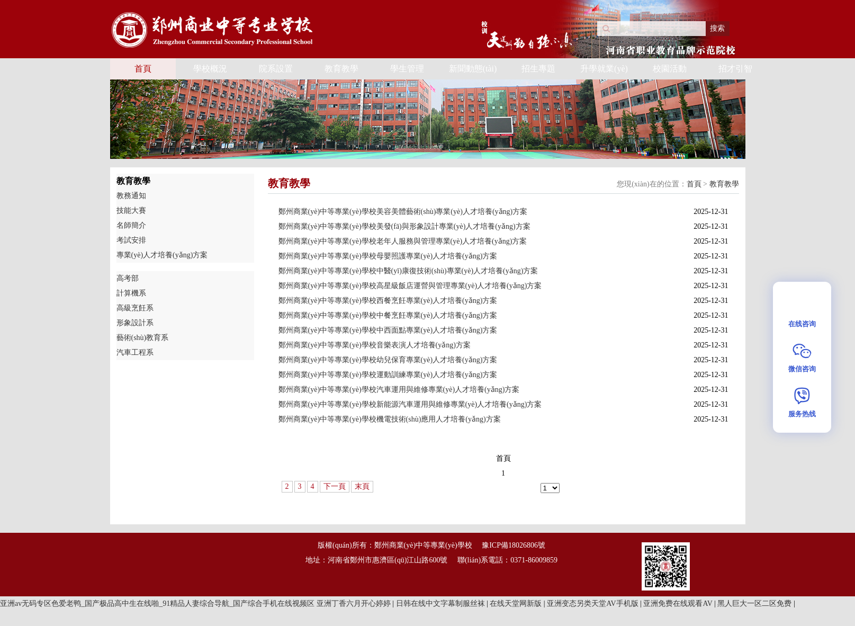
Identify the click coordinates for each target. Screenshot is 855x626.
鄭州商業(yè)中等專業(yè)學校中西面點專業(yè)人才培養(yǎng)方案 (388, 330)
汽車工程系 (135, 352)
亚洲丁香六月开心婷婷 (355, 603)
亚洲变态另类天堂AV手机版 (593, 603)
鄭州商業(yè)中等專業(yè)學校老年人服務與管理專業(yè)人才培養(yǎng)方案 (402, 241)
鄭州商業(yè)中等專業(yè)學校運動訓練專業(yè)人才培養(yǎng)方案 (388, 375)
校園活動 (670, 68)
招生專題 (538, 68)
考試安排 (131, 240)
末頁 (362, 486)
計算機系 (131, 293)
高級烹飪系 (135, 308)
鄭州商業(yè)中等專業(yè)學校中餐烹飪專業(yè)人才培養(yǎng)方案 (388, 315)
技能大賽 (131, 210)
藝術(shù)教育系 (142, 338)
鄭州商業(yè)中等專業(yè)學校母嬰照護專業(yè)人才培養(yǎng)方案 (388, 256)
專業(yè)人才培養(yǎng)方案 (162, 255)
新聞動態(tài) (473, 68)
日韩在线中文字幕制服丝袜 (441, 603)
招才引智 (735, 68)
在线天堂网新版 (517, 603)
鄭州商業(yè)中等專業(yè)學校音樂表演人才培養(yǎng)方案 (374, 345)
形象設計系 (135, 323)
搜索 (717, 28)
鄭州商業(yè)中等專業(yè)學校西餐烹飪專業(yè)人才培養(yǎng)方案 (388, 301)
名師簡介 (131, 225)
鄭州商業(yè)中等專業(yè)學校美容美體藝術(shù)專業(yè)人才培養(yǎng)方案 (403, 212)
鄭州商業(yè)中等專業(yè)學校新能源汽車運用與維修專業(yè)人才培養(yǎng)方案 (410, 404)
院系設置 (276, 68)
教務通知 (131, 196)
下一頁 (334, 486)
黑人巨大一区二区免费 (755, 603)
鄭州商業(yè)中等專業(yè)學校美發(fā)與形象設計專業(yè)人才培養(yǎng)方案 (404, 226)
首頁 (142, 68)
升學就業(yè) (604, 68)
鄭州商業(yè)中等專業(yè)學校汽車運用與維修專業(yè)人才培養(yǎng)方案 (399, 390)
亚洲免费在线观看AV (678, 603)
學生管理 (407, 68)
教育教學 (341, 68)
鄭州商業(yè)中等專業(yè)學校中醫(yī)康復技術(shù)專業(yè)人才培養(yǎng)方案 (408, 271)
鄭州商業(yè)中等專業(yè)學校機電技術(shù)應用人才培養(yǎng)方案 (389, 419)
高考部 (127, 278)
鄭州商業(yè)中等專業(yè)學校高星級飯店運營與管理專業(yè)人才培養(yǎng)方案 (410, 286)
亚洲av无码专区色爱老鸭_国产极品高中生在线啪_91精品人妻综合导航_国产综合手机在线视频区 (157, 603)
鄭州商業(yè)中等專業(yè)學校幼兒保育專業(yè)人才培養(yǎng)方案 (388, 360)
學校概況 (210, 68)
